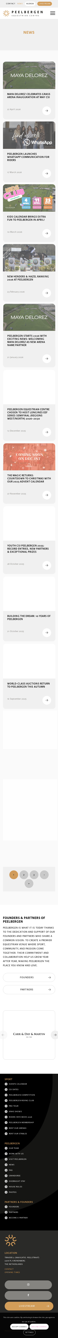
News (20, 4)
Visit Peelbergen (17, 1159)
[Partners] (29, 989)
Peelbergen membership (21, 1122)
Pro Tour (14, 1106)
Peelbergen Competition (22, 1095)
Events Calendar (18, 1084)
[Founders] (29, 977)
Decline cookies (39, 1327)
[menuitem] (10, 4)
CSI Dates (14, 1089)
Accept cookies (19, 1327)
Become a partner (18, 1218)
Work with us (16, 1154)
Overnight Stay (17, 1181)
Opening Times (12, 1272)
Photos (13, 1192)
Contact (10, 4)
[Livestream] (29, 1306)
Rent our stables (18, 1134)
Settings (29, 1332)
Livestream (45, 4)
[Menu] (51, 13)
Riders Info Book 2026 (20, 1117)
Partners (13, 1212)
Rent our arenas (17, 1128)
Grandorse (15, 1176)
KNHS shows (15, 1111)
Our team (14, 1148)
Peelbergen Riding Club (21, 1100)
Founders (14, 1207)
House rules (15, 1187)
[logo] (24, 13)
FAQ (11, 1170)
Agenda (30, 4)
